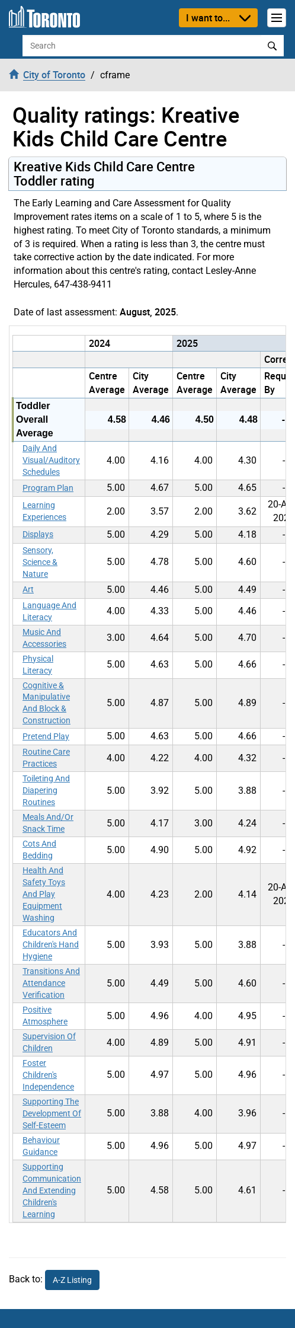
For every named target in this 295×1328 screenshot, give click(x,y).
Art (28, 589)
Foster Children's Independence (48, 1074)
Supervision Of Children (49, 1042)
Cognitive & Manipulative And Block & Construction (46, 703)
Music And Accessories (44, 638)
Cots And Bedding (39, 849)
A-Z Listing (72, 1280)
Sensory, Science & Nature (40, 562)
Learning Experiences (44, 511)
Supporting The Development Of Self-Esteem (52, 1113)
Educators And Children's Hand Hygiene (51, 944)
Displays (38, 534)
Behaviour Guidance (41, 1146)
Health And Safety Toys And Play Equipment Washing (44, 894)
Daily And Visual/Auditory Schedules (51, 460)
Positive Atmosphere (45, 1015)
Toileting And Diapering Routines (46, 790)
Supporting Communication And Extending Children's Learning (52, 1190)
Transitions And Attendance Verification (51, 983)
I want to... (208, 17)
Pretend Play (46, 736)
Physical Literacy (38, 664)
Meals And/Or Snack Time (48, 823)
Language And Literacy (49, 611)
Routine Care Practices (46, 757)
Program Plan (48, 488)
